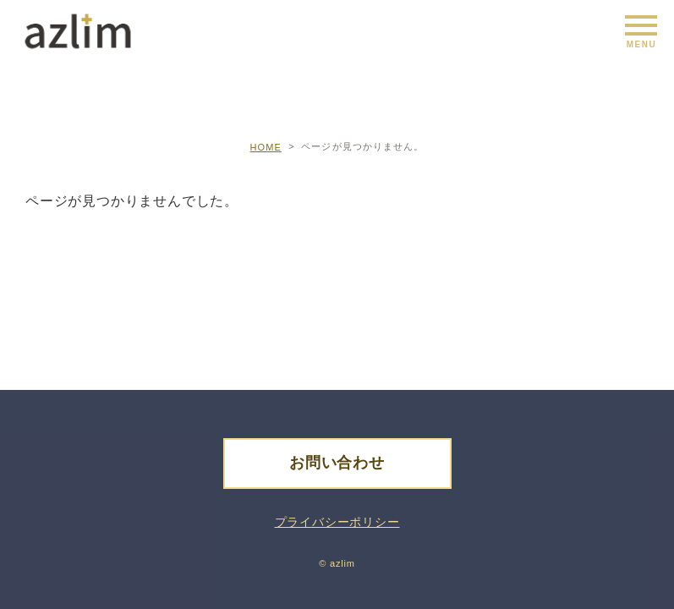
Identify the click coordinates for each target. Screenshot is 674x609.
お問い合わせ (337, 462)
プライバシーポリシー (337, 522)
